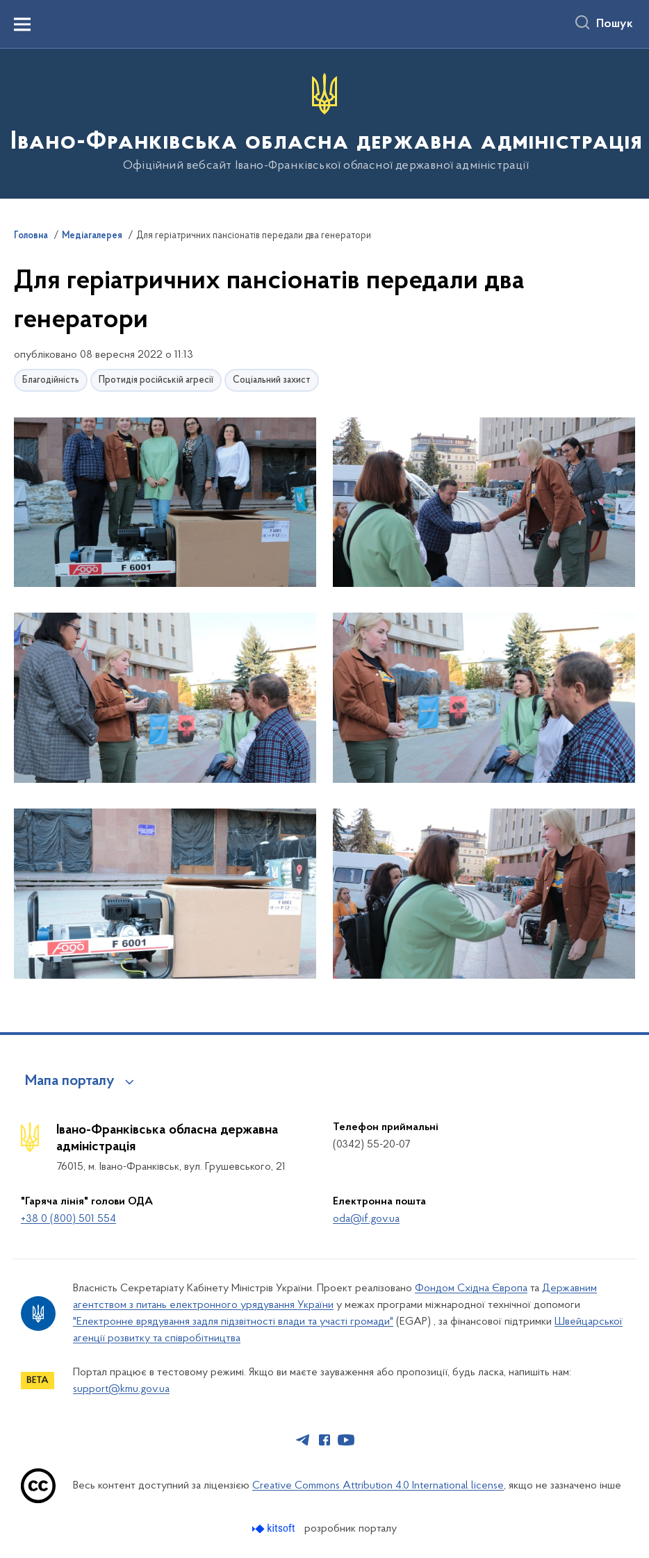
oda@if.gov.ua (366, 1219)
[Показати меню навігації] (22, 24)
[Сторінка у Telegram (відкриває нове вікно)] (303, 1440)
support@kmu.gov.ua (121, 1389)
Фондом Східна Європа (471, 1288)
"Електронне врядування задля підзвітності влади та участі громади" (233, 1321)
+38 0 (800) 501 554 (68, 1219)
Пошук (614, 24)
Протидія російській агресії (156, 380)
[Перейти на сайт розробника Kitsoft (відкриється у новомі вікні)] (274, 1528)
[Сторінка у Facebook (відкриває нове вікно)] (324, 1440)
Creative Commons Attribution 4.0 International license (378, 1485)
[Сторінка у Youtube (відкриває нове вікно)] (346, 1440)
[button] (165, 503)
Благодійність (50, 380)
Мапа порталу (70, 1081)
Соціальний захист (272, 380)
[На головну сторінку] (325, 122)
